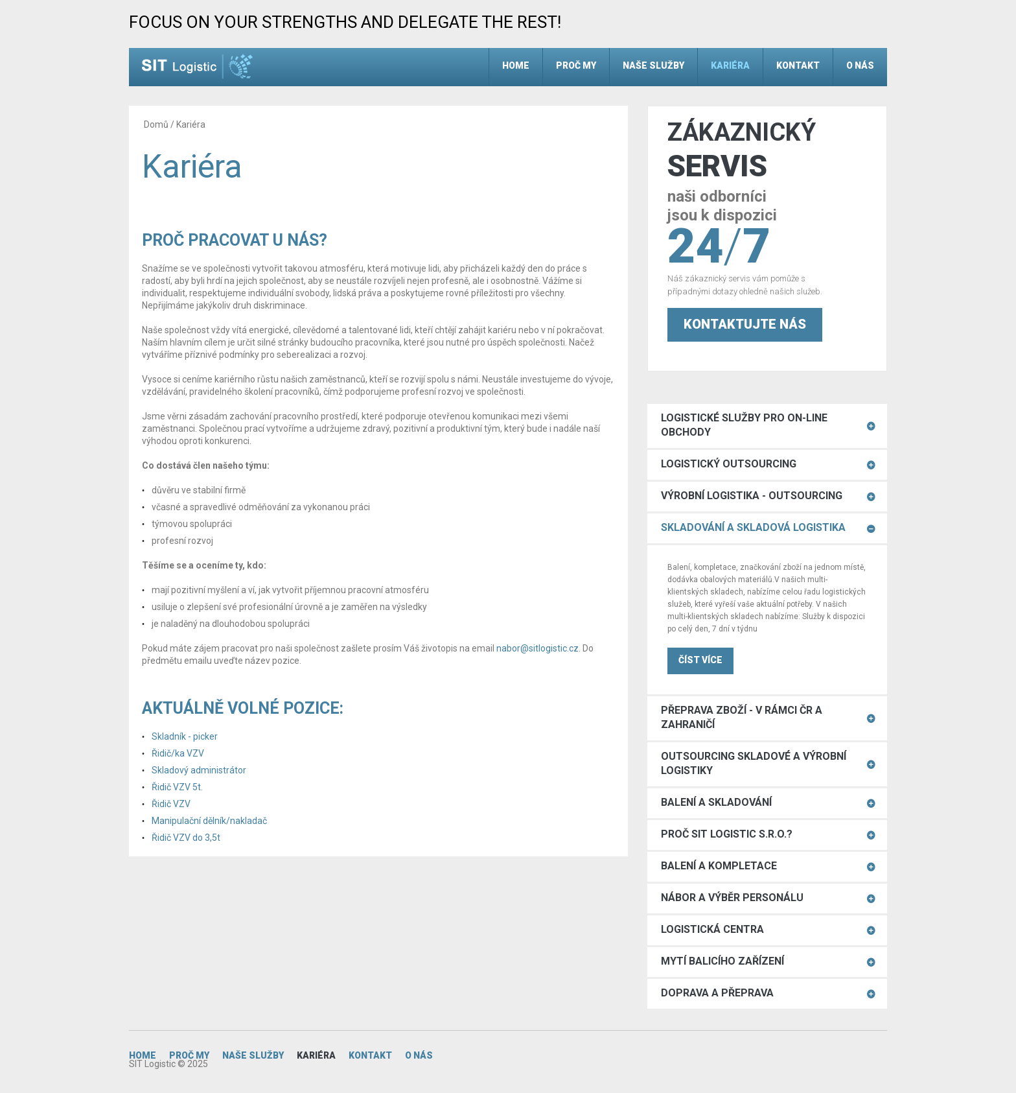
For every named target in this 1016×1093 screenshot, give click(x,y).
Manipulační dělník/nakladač (209, 821)
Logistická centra (712, 929)
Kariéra (730, 65)
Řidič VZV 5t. (177, 787)
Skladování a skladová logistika (753, 527)
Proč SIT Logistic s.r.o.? (726, 834)
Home (515, 65)
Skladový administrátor (199, 770)
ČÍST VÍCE (700, 660)
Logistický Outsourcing (728, 464)
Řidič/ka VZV (178, 753)
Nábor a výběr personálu (732, 897)
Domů (156, 124)
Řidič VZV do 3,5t (186, 837)
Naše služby (653, 65)
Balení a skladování (716, 802)
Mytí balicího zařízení (722, 961)
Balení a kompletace (719, 866)
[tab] (767, 426)
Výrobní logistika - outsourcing (751, 495)
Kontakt (798, 65)
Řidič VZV (171, 804)
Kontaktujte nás (745, 324)
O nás (860, 65)
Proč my (576, 65)
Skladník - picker (185, 736)
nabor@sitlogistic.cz (537, 648)
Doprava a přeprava (717, 993)
